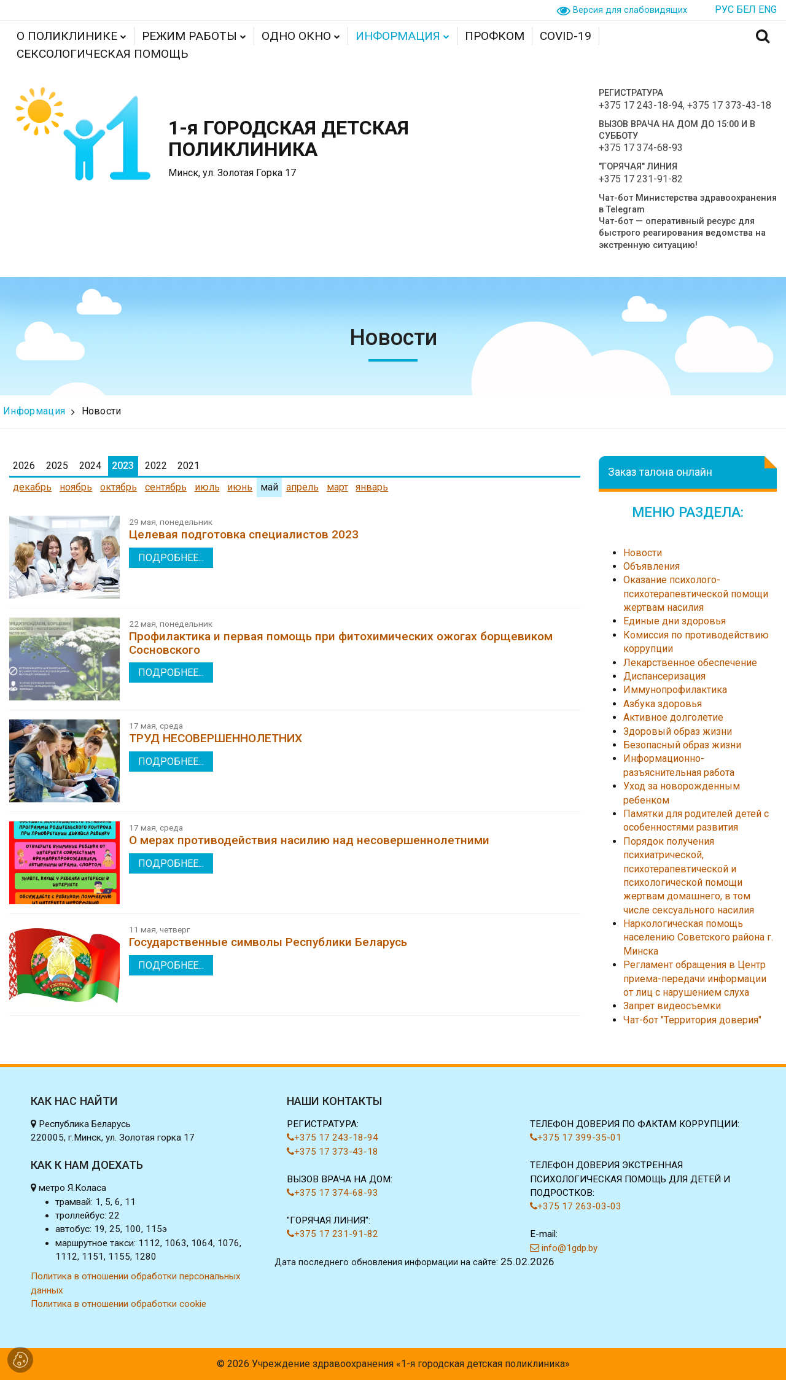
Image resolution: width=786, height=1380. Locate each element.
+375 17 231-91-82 (641, 179)
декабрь (32, 487)
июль (207, 487)
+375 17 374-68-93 (641, 147)
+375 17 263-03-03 (575, 1206)
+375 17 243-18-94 (641, 105)
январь (372, 487)
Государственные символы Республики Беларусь (268, 942)
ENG (767, 9)
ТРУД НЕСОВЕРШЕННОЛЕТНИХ (215, 738)
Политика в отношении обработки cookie (118, 1303)
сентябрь (166, 487)
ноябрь (76, 487)
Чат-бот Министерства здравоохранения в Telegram (688, 204)
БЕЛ (746, 9)
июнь (239, 487)
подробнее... (171, 558)
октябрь (118, 487)
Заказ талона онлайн (660, 472)
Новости (102, 411)
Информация (34, 411)
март (337, 487)
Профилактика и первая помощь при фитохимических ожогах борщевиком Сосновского (341, 642)
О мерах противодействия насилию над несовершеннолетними (309, 840)
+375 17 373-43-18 (729, 105)
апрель (302, 487)
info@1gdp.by (563, 1248)
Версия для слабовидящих (630, 10)
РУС (724, 9)
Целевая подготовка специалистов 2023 (244, 534)
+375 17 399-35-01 (575, 1137)
